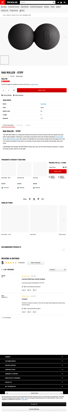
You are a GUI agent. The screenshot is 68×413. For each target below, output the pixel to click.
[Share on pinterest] (38, 199)
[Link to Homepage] (12, 2)
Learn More (24, 399)
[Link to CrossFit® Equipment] (36, 6)
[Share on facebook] (30, 199)
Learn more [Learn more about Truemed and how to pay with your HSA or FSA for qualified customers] (34, 84)
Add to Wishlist (6, 95)
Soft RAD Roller (14, 139)
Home (4, 15)
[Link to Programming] (13, 10)
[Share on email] (43, 199)
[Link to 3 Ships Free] (5, 10)
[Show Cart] (64, 2)
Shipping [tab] (28, 125)
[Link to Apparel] (58, 6)
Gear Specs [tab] (20, 125)
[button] (53, 2)
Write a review (19, 76)
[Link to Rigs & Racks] (25, 6)
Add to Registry (18, 95)
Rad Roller (43, 104)
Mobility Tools (15, 15)
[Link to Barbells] (46, 6)
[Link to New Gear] (4, 6)
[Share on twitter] (34, 199)
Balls (21, 15)
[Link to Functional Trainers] (14, 6)
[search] (37, 2)
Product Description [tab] (8, 125)
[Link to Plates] (52, 6)
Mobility (9, 15)
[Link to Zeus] (22, 10)
